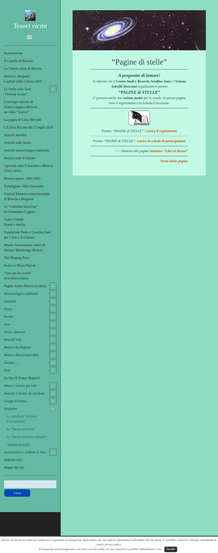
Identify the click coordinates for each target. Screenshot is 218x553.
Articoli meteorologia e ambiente (26, 150)
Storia (8, 309)
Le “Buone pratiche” (21, 429)
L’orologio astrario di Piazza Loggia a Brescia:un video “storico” (21, 107)
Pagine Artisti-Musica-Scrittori (25, 286)
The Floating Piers (16, 258)
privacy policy (112, 544)
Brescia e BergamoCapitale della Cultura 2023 (23, 78)
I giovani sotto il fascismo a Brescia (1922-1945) (28, 168)
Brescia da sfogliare (17, 347)
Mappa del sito (14, 467)
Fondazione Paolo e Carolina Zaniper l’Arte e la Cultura (27, 234)
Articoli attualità (15, 135)
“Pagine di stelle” (18, 444)
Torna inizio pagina (174, 161)
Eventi (8, 316)
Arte (7, 324)
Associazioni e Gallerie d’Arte (25, 452)
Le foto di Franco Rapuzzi (22, 378)
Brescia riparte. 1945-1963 (22, 178)
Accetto (170, 549)
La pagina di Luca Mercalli (22, 119)
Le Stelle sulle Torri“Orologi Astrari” (17, 91)
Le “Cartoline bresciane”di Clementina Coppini (21, 209)
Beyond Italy (13, 339)
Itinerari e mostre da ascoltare (24, 393)
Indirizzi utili (13, 460)
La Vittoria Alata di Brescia (23, 68)
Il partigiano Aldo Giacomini (23, 186)
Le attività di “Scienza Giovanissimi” (22, 418)
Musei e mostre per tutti (20, 385)
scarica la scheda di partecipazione (161, 141)
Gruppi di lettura (15, 401)
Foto (7, 370)
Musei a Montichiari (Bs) (21, 355)
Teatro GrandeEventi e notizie (14, 222)
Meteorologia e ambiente (21, 293)
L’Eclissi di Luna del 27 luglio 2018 (28, 127)
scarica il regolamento (161, 131)
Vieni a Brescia (14, 332)
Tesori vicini (30, 26)
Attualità (10, 301)
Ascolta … (11, 362)
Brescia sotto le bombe (19, 158)
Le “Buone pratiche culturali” (27, 437)
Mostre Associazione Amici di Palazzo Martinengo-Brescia (24, 247)
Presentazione (13, 53)
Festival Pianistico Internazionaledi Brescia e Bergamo (26, 196)
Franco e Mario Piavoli (20, 265)
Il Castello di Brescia (18, 61)
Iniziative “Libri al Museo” (169, 151)
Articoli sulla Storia (17, 142)
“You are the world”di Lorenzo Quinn (18, 275)
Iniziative (10, 408)
